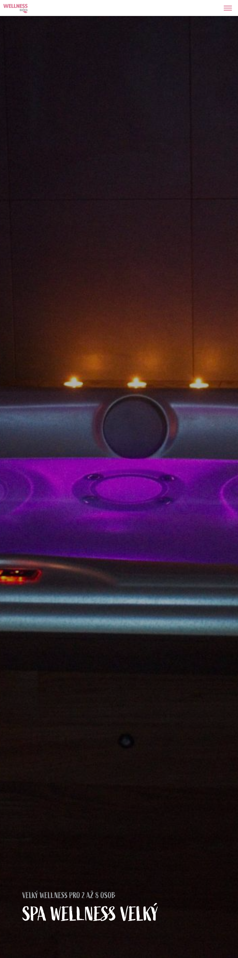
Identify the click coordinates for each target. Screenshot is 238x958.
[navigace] (228, 8)
